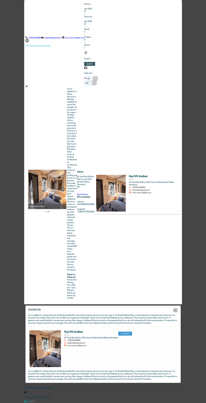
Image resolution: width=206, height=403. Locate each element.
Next (77, 189)
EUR (86, 83)
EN (88, 78)
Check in (87, 4)
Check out (88, 16)
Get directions (96, 194)
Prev (32, 189)
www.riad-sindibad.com (151, 192)
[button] (89, 64)
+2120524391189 (147, 187)
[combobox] (92, 78)
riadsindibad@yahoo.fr (150, 190)
